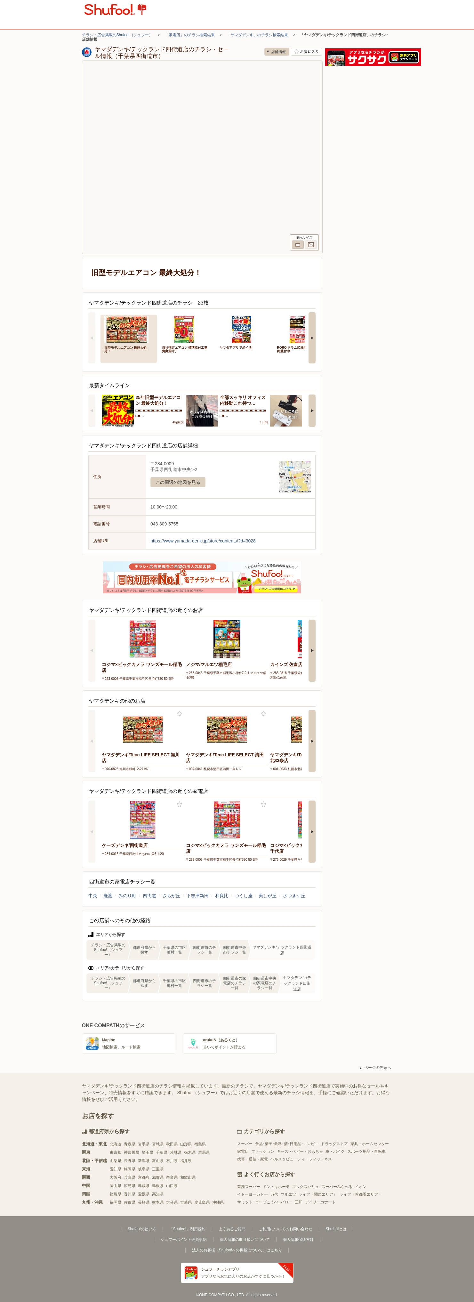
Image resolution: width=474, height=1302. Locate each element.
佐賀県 (129, 1202)
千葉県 (161, 1152)
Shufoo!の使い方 (141, 1229)
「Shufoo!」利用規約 (187, 1229)
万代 (274, 1194)
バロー (286, 1202)
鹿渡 (107, 895)
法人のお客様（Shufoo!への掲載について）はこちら (237, 1250)
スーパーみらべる (337, 1186)
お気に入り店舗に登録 (306, 52)
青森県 (129, 1144)
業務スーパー (248, 1186)
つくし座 (244, 895)
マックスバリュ (305, 1186)
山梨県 (115, 1161)
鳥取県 (143, 1186)
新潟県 (143, 1161)
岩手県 (143, 1144)
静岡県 (129, 1169)
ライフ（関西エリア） (318, 1194)
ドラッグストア (334, 1144)
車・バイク (335, 1151)
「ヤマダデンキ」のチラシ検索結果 (257, 35)
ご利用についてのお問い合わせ (285, 1229)
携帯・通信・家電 (252, 1159)
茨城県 (175, 1152)
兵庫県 (129, 1177)
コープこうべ (266, 1202)
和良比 (222, 895)
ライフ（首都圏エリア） (361, 1194)
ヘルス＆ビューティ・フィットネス (301, 1159)
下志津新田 (197, 895)
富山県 (158, 1161)
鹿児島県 (202, 1202)
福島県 (200, 1144)
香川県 (129, 1194)
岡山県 (115, 1186)
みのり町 (127, 895)
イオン (360, 1186)
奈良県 (172, 1177)
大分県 (172, 1202)
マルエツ (288, 1194)
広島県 (129, 1186)
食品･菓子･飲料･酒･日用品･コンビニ (286, 1144)
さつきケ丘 (294, 895)
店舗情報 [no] (276, 52)
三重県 (158, 1169)
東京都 (115, 1152)
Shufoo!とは (335, 1229)
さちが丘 (171, 895)
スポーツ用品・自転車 (366, 1151)
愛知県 (115, 1169)
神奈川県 (131, 1152)
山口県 (172, 1186)
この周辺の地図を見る (178, 482)
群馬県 (204, 1152)
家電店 (243, 1151)
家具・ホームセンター (369, 1144)
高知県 (158, 1194)
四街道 (149, 895)
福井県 (186, 1161)
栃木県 (190, 1152)
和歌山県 (188, 1177)
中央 (92, 895)
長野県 (129, 1161)
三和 (298, 1202)
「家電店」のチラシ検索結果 (190, 35)
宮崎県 (186, 1202)
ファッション (262, 1151)
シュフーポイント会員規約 (184, 1239)
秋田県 (172, 1144)
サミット (245, 1202)
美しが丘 (268, 895)
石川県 (172, 1161)
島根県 (158, 1186)
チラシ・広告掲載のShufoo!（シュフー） (117, 35)
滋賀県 (158, 1177)
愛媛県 (143, 1194)
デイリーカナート (320, 1202)
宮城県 (158, 1144)
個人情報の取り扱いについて (245, 1239)
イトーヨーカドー (252, 1194)
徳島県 (115, 1194)
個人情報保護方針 (298, 1239)
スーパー (245, 1144)
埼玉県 (147, 1152)
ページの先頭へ (375, 1067)
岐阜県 (143, 1169)
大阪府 (115, 1177)
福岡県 (115, 1202)
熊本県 (158, 1202)
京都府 (143, 1177)
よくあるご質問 (232, 1229)
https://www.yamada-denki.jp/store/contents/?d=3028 (203, 540)
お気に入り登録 (179, 714)
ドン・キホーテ (276, 1186)
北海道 (115, 1144)
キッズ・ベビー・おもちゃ (300, 1151)
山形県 (186, 1144)
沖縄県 (218, 1202)
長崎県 (143, 1202)
